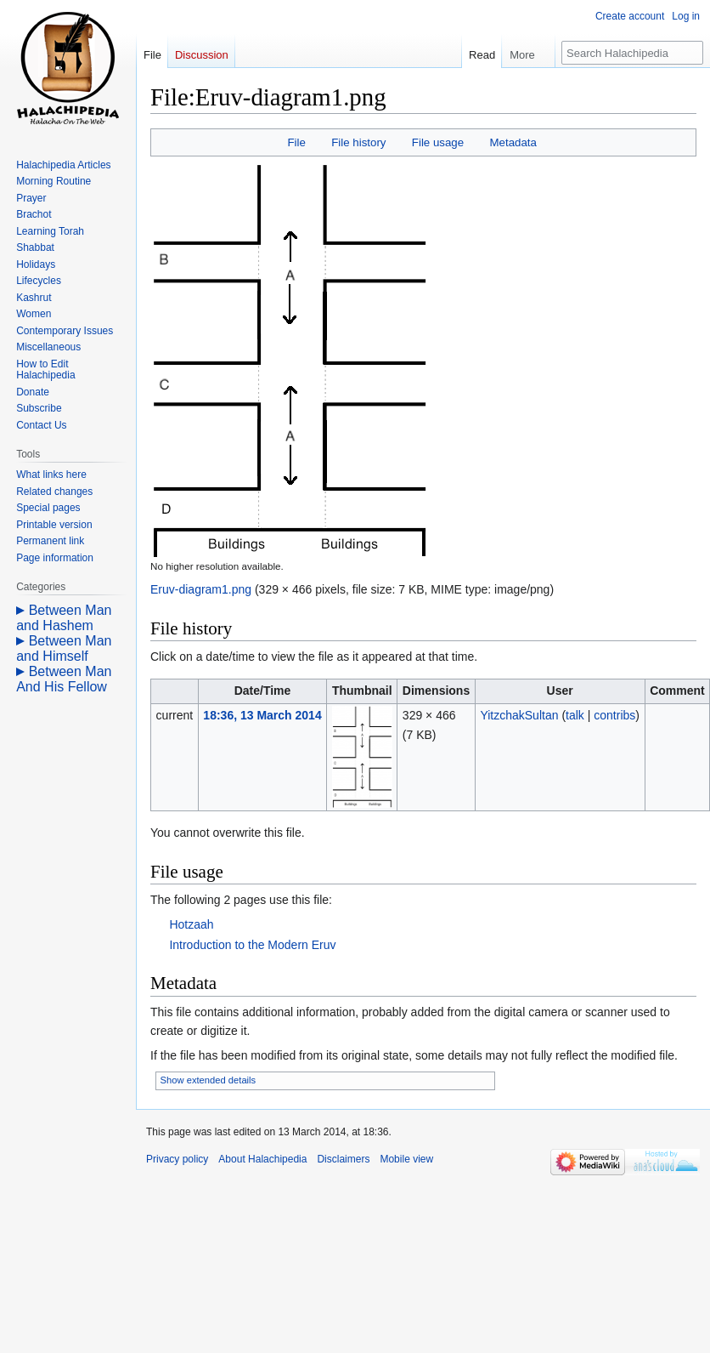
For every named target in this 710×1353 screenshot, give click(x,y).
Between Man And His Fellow (63, 679)
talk (575, 715)
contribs (614, 715)
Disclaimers (343, 1159)
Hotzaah (191, 924)
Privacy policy (177, 1159)
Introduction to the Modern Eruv (252, 945)
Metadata (512, 142)
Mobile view (406, 1159)
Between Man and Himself (63, 648)
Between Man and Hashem (63, 618)
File (296, 142)
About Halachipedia (262, 1159)
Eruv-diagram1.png (200, 589)
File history (358, 142)
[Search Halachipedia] (632, 53)
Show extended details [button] (208, 1080)
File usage (438, 142)
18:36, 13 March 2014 (262, 715)
